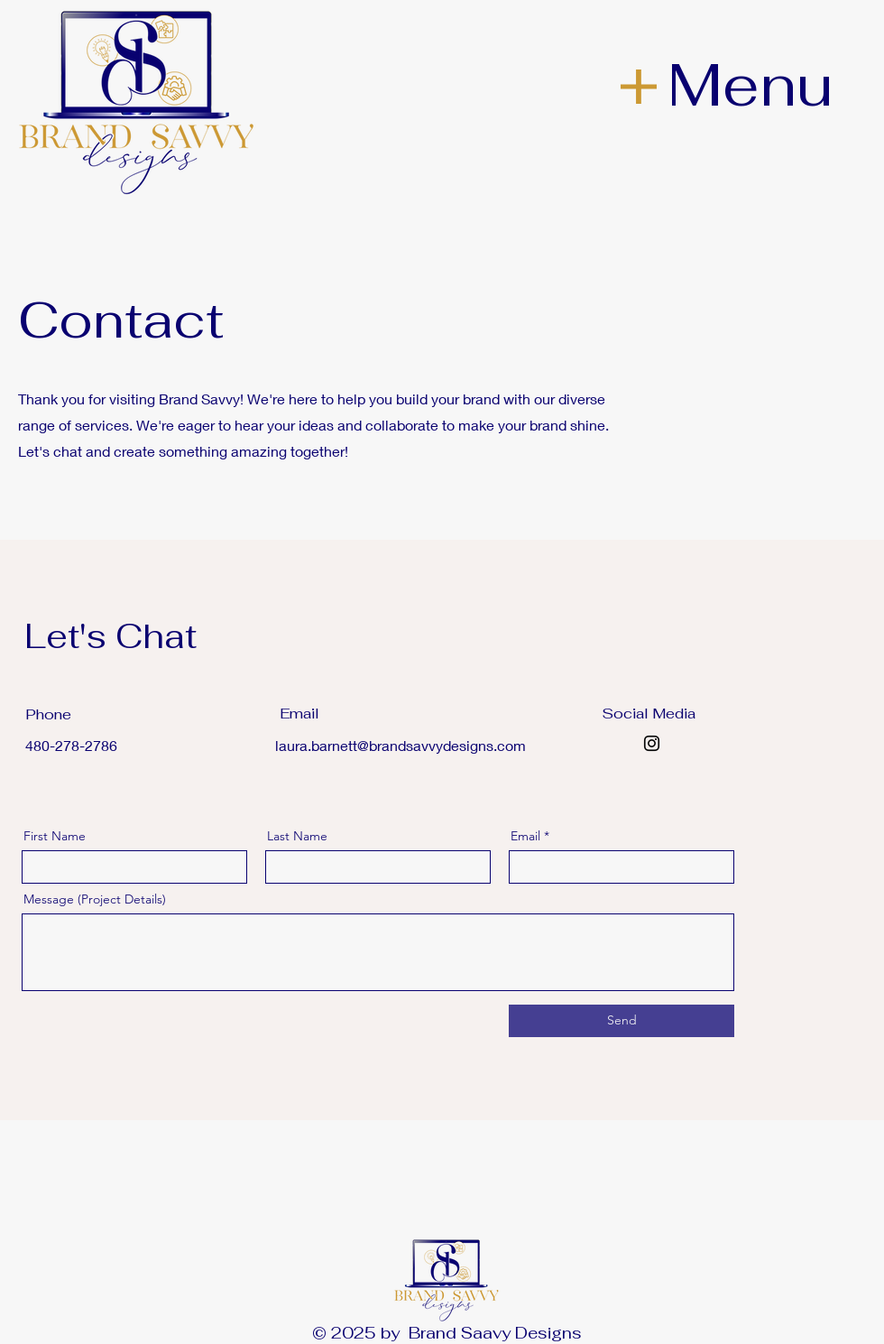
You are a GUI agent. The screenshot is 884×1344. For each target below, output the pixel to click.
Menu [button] (750, 84)
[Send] (621, 1021)
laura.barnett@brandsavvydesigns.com (400, 745)
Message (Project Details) (94, 899)
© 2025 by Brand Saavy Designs (447, 1332)
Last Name (297, 836)
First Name (54, 836)
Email (525, 836)
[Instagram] (651, 743)
